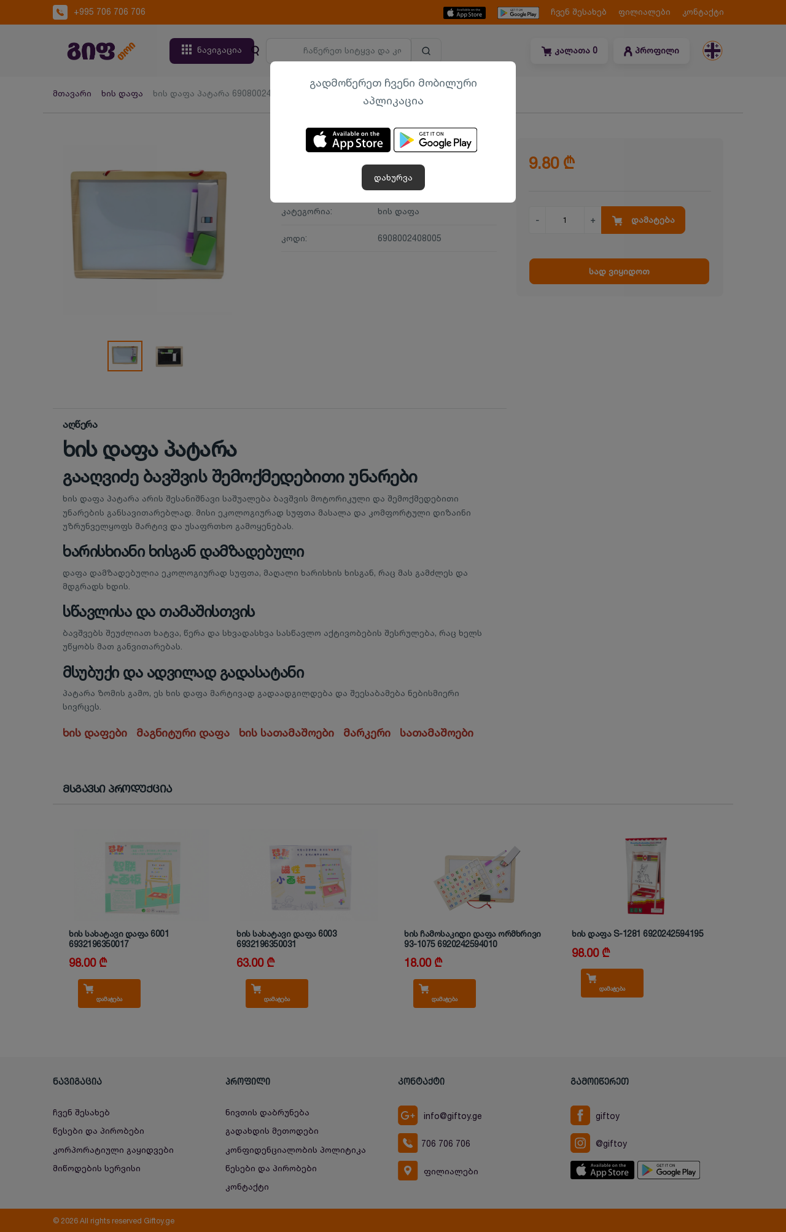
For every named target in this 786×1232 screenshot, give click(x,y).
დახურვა (393, 177)
